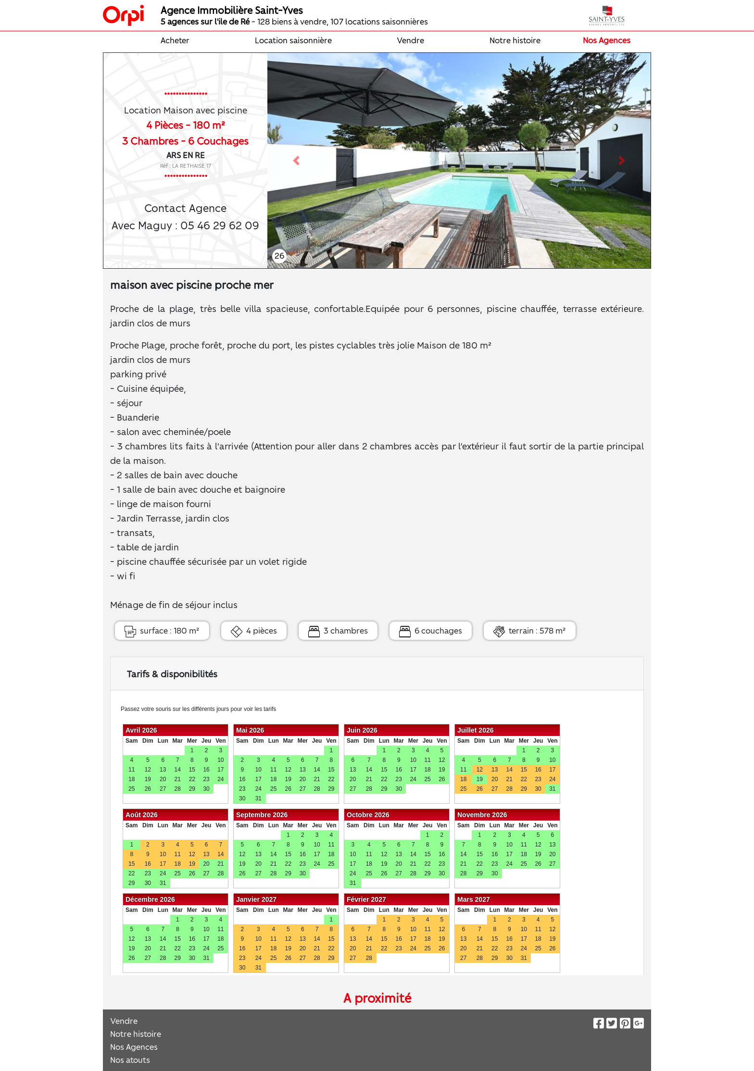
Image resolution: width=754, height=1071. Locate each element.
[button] (296, 160)
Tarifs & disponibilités (171, 673)
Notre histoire (515, 40)
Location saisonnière (293, 40)
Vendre (410, 40)
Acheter (175, 40)
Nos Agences (606, 40)
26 (279, 255)
